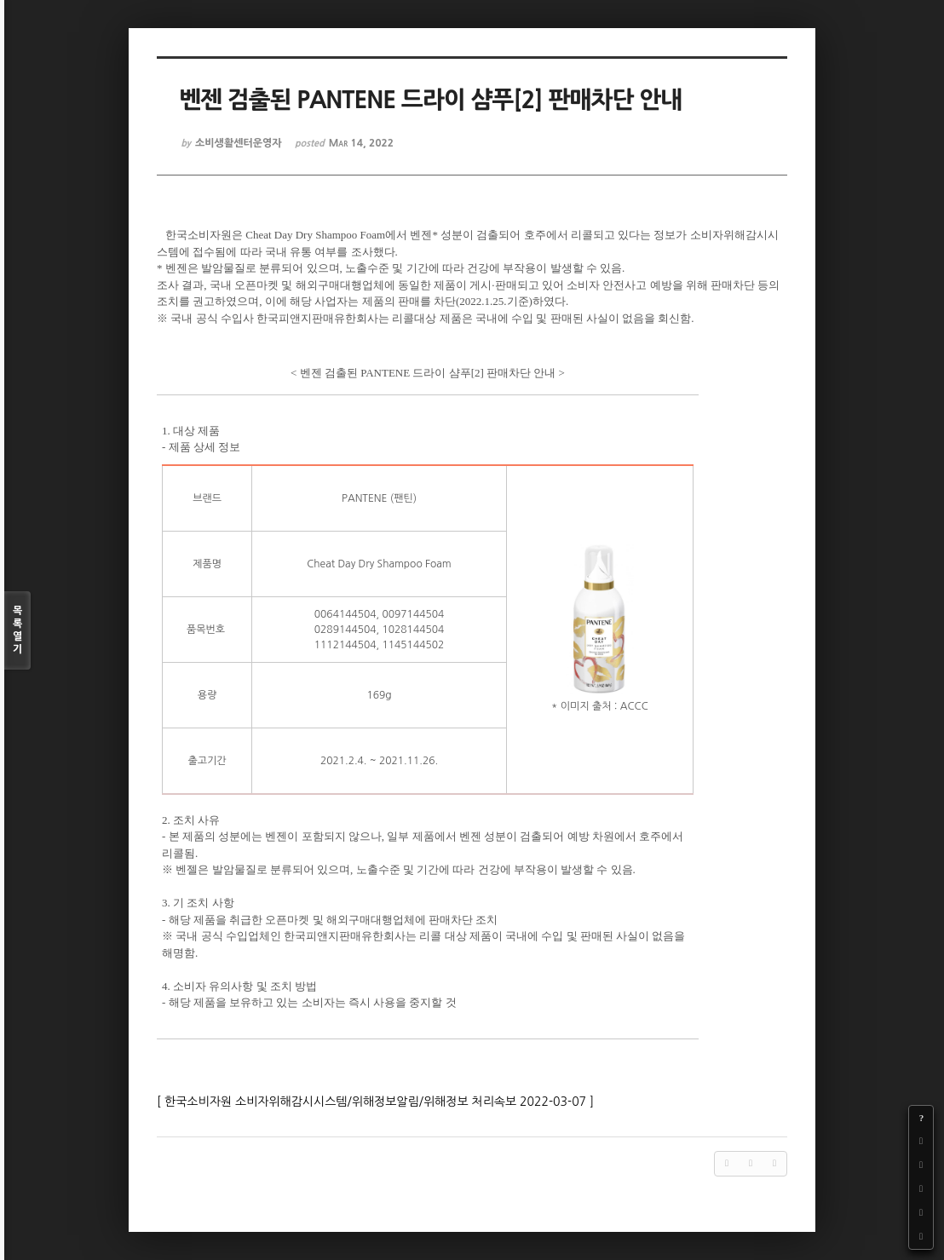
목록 (17, 631)
